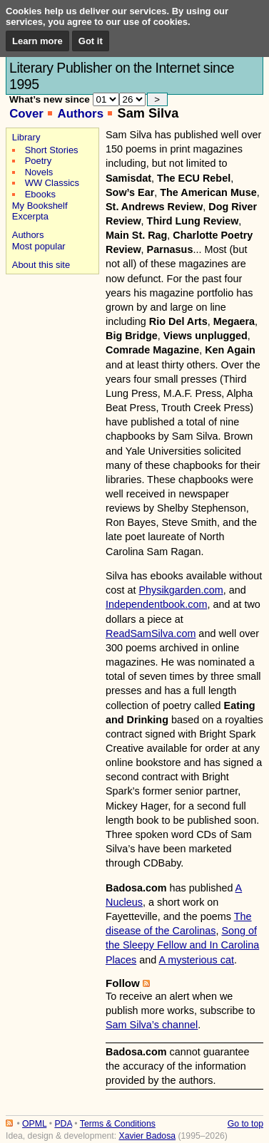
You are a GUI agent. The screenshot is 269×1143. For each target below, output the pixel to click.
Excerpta (30, 216)
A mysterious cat (196, 960)
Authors (80, 113)
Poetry (38, 160)
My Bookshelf (40, 205)
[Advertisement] (50, 328)
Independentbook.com (156, 604)
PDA (62, 1124)
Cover (26, 113)
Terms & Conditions (118, 1124)
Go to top (245, 1124)
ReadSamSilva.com (151, 633)
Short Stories (51, 150)
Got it (90, 41)
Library (26, 137)
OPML (34, 1124)
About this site (41, 264)
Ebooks (40, 194)
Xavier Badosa (147, 1136)
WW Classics (52, 182)
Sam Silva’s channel (152, 1024)
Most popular (39, 246)
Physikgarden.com (180, 590)
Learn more (37, 41)
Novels (39, 172)
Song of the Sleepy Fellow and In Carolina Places (182, 945)
